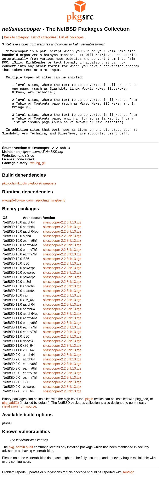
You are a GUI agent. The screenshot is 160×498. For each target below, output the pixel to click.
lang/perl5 (58, 221)
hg (38, 183)
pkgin (89, 419)
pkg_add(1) (10, 423)
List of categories (43, 37)
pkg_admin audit (21, 467)
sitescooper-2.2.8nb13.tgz (62, 243)
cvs (32, 183)
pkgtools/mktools (14, 204)
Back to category (16, 37)
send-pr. (128, 492)
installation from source (19, 427)
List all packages (71, 37)
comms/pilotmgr (38, 221)
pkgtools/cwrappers (42, 204)
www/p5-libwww (13, 221)
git (43, 183)
